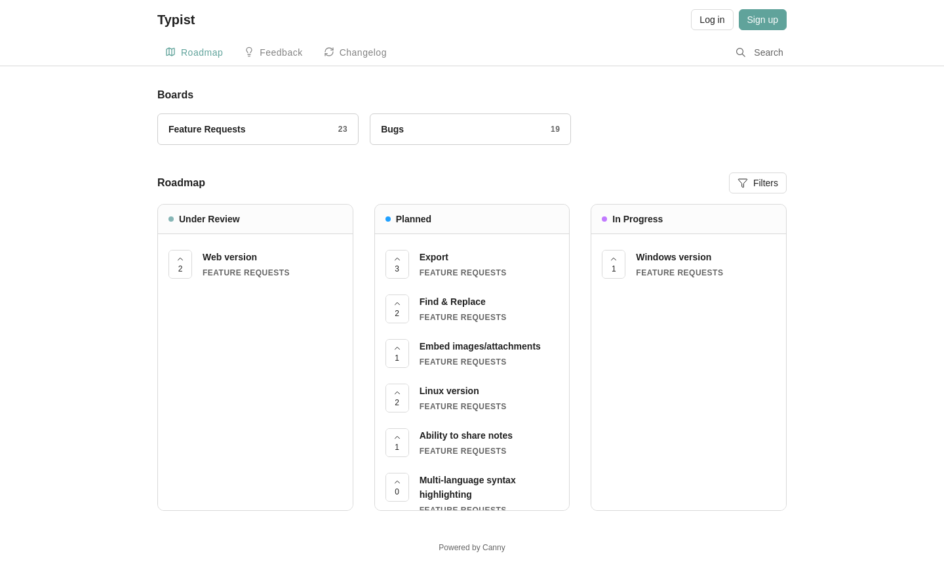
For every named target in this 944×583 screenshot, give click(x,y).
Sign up (762, 19)
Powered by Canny (472, 547)
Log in (711, 19)
